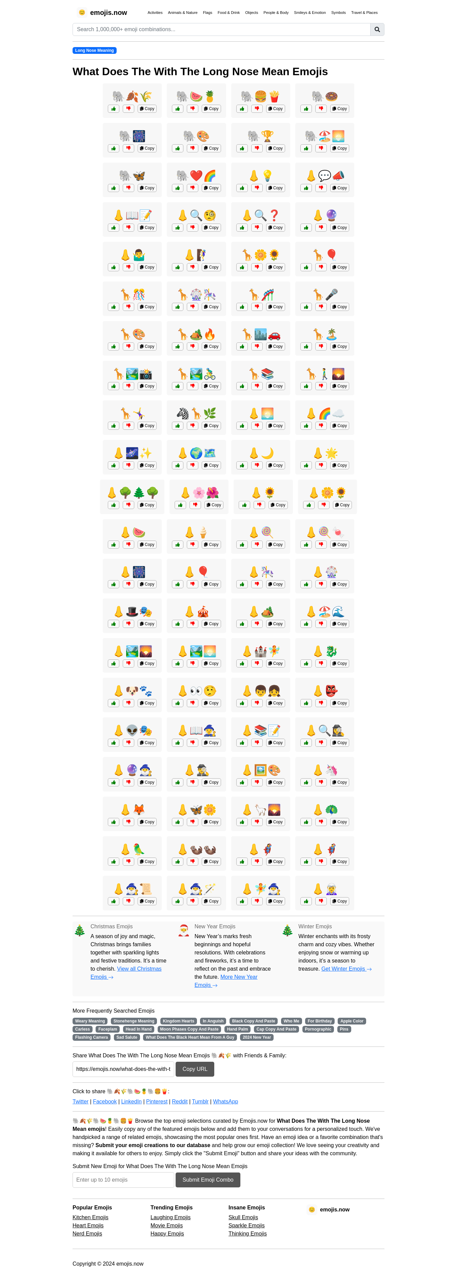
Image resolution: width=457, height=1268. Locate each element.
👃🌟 (324, 453)
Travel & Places (364, 12)
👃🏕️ (260, 612)
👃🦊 (132, 810)
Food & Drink (229, 12)
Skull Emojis (243, 1217)
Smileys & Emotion (310, 12)
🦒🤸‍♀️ (132, 413)
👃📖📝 (132, 215)
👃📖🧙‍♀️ (196, 730)
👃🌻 (263, 493)
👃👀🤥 (196, 691)
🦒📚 (260, 374)
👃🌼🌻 (327, 493)
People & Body (276, 12)
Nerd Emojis (87, 1234)
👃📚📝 (260, 730)
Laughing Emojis (171, 1217)
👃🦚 (324, 810)
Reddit (179, 1101)
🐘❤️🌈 (196, 176)
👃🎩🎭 (132, 612)
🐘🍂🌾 (132, 96)
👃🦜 (132, 849)
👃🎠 (260, 572)
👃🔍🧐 (196, 215)
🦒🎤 (324, 295)
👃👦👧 (260, 691)
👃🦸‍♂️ (324, 849)
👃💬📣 (324, 176)
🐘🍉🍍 (196, 96)
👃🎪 (196, 612)
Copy (147, 108)
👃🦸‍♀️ (260, 849)
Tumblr (200, 1101)
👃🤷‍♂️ (132, 255)
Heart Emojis (88, 1225)
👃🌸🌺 (199, 493)
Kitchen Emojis (90, 1217)
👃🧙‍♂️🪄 (196, 889)
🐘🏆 (260, 136)
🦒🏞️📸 (132, 374)
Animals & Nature (183, 12)
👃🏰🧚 (260, 651)
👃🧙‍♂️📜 (132, 889)
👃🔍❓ (260, 215)
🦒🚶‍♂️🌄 (324, 374)
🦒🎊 (132, 295)
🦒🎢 (260, 295)
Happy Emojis (167, 1234)
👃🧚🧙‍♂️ (260, 889)
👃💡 (260, 176)
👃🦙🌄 (260, 810)
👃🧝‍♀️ (324, 889)
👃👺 (324, 691)
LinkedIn (131, 1101)
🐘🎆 (132, 136)
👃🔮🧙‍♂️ (132, 770)
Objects (251, 12)
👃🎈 (196, 572)
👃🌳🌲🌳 (132, 493)
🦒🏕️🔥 (196, 334)
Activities (154, 12)
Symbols (338, 12)
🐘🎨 (196, 136)
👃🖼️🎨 (260, 770)
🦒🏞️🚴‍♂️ (196, 374)
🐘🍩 (324, 96)
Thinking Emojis (247, 1234)
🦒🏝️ (324, 334)
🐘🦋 (132, 176)
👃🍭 (260, 532)
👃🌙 (260, 453)
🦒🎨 (132, 334)
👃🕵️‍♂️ (196, 770)
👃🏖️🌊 (324, 612)
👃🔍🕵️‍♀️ (324, 730)
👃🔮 (324, 215)
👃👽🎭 (132, 730)
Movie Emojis (167, 1225)
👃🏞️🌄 (132, 651)
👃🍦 (196, 532)
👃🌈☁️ (324, 413)
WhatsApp (225, 1101)
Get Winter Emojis (346, 969)
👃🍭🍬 (324, 532)
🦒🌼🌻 (260, 255)
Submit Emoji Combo (207, 1180)
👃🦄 (324, 770)
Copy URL (194, 1069)
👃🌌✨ (132, 453)
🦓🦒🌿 (196, 413)
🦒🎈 (324, 255)
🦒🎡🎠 (196, 295)
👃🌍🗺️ (196, 453)
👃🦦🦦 (196, 849)
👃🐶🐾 (132, 691)
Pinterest (156, 1101)
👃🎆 (132, 572)
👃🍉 (132, 532)
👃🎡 (324, 572)
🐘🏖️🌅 (324, 136)
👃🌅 (260, 413)
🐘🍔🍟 (260, 96)
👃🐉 (324, 651)
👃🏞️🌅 (196, 651)
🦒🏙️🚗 (260, 334)
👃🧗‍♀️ (196, 255)
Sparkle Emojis (246, 1225)
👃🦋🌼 (196, 810)
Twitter (80, 1101)
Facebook (105, 1101)
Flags (207, 12)
